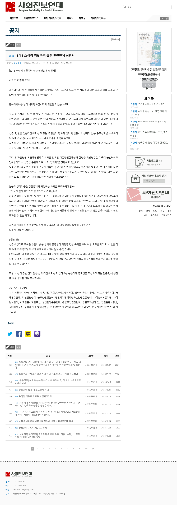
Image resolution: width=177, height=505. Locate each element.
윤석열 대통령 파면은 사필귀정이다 (33, 396)
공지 (14, 30)
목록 (18, 45)
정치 (141, 211)
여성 (162, 211)
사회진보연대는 (98, 18)
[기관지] (134, 104)
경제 (148, 211)
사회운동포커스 (31, 18)
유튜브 (70, 18)
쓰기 (12, 45)
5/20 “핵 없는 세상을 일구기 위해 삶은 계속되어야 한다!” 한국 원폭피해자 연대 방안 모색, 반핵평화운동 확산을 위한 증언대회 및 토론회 (48, 365)
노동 (155, 211)
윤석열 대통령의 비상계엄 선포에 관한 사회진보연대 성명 (44, 421)
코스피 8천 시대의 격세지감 (151, 104)
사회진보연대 (34, 7)
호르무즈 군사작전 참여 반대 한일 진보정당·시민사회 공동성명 (46, 374)
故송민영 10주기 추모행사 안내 (32, 390)
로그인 (164, 18)
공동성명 (17, 63)
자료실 (82, 18)
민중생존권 (166, 215)
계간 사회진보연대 (52, 18)
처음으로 (14, 18)
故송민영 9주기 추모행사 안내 (31, 428)
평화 (169, 211)
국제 (145, 215)
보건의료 (154, 215)
